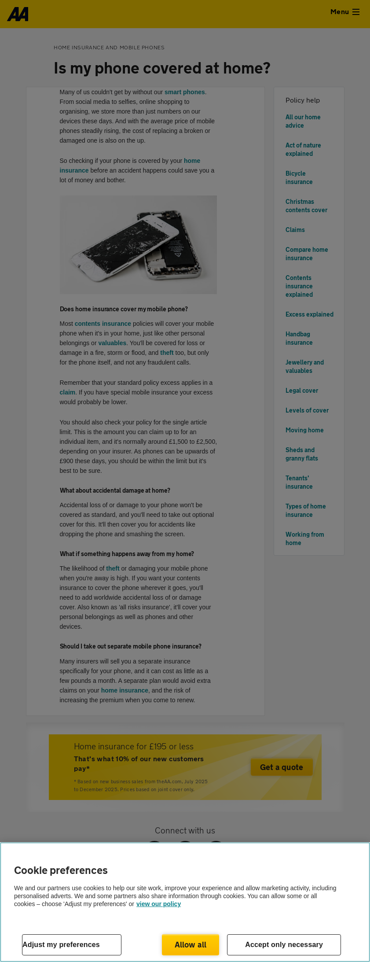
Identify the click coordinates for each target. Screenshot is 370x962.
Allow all (191, 944)
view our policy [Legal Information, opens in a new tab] (158, 903)
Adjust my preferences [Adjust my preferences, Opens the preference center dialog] (61, 944)
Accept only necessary (284, 944)
